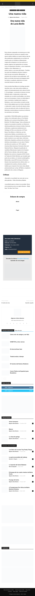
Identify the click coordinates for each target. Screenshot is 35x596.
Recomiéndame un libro (9, 589)
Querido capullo (29, 303)
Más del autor (18, 330)
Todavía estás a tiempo (17, 356)
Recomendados (8, 7)
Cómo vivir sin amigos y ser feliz (19, 334)
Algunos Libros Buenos (14, 17)
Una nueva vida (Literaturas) (12, 238)
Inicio (3, 7)
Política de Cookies (23, 591)
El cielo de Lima (6, 303)
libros (15, 7)
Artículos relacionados (7, 330)
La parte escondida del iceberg (18, 457)
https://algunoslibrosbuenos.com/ (17, 320)
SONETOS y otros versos (17, 342)
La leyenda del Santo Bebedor (17, 465)
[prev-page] (2, 379)
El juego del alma (14, 480)
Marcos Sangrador (13, 466)
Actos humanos (13, 421)
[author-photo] (17, 316)
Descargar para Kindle (24, 252)
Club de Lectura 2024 (19, 589)
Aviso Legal (15, 591)
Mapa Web (28, 589)
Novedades (22, 10)
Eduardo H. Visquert (13, 459)
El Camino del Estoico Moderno (19, 364)
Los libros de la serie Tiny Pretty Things (20, 449)
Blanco (11, 429)
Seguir (30, 387)
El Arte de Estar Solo (16, 349)
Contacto (10, 591)
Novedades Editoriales (23, 258)
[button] (2, 4)
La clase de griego (14, 436)
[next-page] (5, 379)
